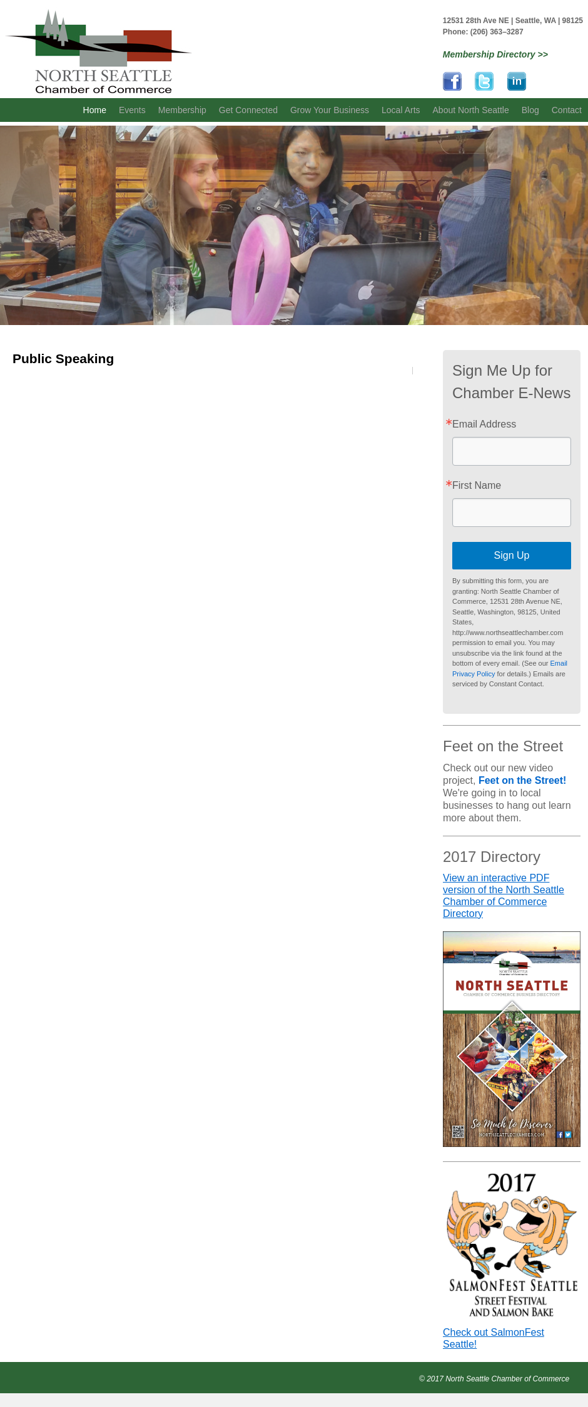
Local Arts (401, 110)
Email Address (484, 424)
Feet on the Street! (522, 780)
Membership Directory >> (495, 54)
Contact (567, 110)
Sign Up (512, 555)
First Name (476, 486)
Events (132, 110)
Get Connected (248, 110)
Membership (182, 110)
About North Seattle (471, 110)
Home (94, 110)
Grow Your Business (329, 110)
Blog (530, 110)
